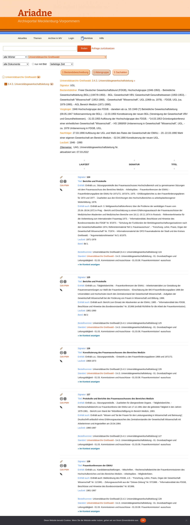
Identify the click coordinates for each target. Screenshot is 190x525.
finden (84, 48)
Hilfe (101, 38)
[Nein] (186, 520)
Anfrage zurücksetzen (103, 48)
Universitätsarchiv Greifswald (100, 256)
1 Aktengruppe (101, 72)
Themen (37, 38)
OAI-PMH (64, 185)
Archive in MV (55, 38)
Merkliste (87, 38)
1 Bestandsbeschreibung (75, 72)
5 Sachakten (120, 72)
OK (143, 520)
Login (71, 38)
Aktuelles (22, 38)
